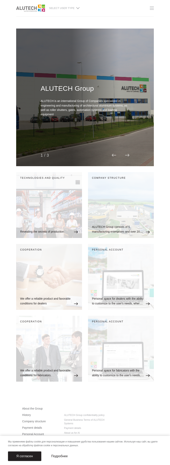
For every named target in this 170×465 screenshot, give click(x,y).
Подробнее (59, 456)
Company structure (34, 421)
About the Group (32, 408)
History (26, 415)
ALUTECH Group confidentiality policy (84, 415)
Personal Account (33, 434)
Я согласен (24, 456)
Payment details (32, 427)
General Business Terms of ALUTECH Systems (84, 422)
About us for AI (72, 432)
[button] (114, 155)
